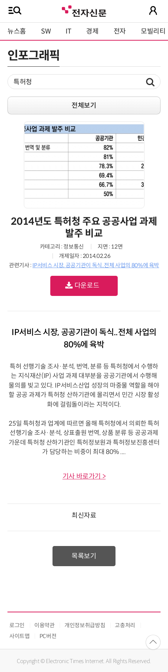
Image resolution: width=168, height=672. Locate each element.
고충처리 (125, 625)
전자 (120, 31)
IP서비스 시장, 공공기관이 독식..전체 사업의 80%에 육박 (95, 265)
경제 (92, 31)
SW (46, 31)
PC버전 (48, 636)
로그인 (17, 625)
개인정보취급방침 (84, 625)
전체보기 (84, 105)
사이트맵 (19, 636)
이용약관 (44, 625)
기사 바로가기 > (84, 476)
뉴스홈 (16, 31)
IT (68, 31)
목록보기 (84, 556)
